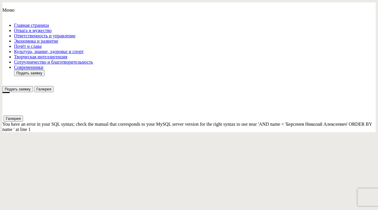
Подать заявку (29, 73)
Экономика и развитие (36, 40)
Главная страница (31, 25)
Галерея (43, 89)
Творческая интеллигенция (40, 56)
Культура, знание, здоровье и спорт (49, 51)
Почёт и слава (27, 46)
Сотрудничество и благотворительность (53, 62)
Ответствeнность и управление (45, 35)
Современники (28, 67)
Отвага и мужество (33, 30)
